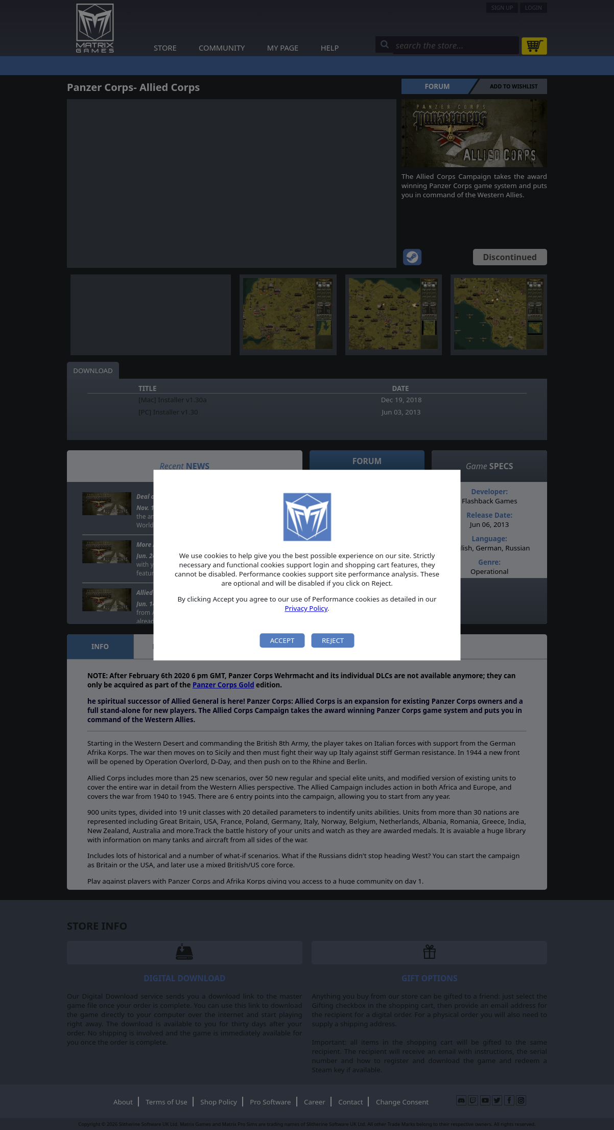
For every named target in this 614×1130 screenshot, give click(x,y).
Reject (333, 640)
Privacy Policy (306, 608)
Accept (282, 640)
